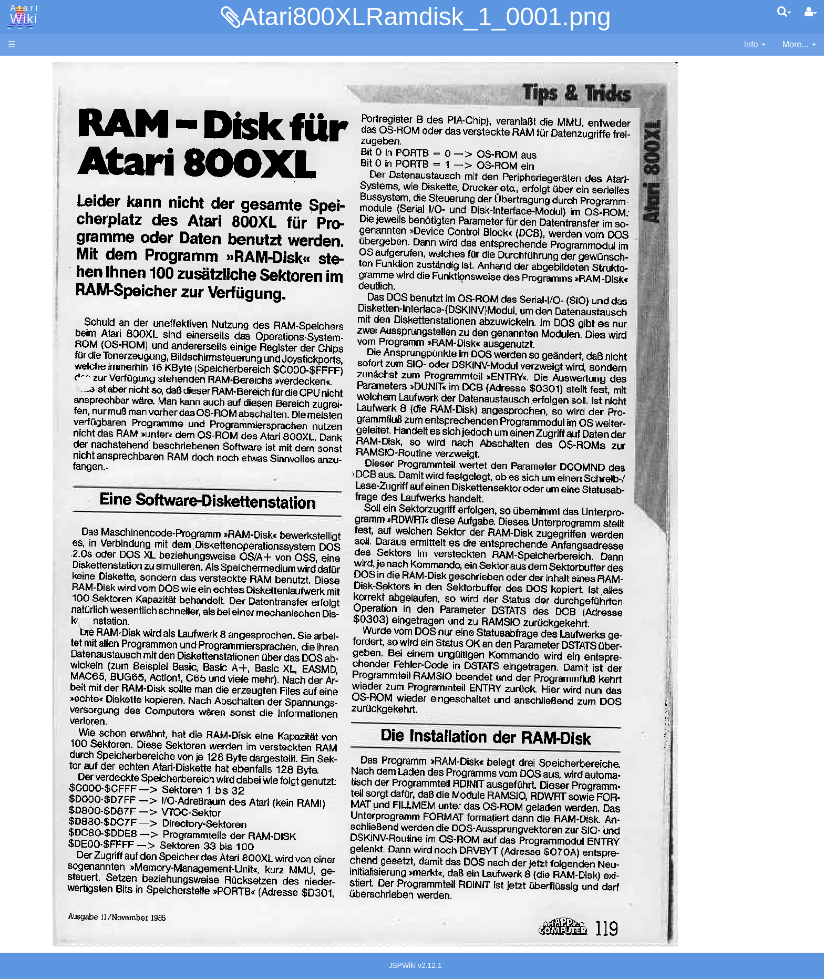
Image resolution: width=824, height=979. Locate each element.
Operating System (62, 479)
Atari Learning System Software (67, 595)
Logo (38, 353)
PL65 (38, 401)
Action (40, 257)
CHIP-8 (42, 449)
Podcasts (25, 642)
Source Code (53, 491)
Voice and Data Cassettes (56, 559)
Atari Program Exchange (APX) (66, 577)
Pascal (41, 377)
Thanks (21, 750)
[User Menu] (811, 12)
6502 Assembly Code (68, 503)
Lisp (36, 341)
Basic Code (50, 515)
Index (18, 227)
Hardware (26, 85)
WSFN (41, 437)
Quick (39, 413)
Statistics (25, 774)
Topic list (24, 156)
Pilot (37, 389)
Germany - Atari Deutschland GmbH (96, 684)
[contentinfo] (755, 45)
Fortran (42, 317)
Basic (39, 281)
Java (38, 329)
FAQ (16, 209)
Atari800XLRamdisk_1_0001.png (426, 16)
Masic (40, 365)
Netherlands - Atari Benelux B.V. (89, 708)
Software (24, 103)
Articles (21, 67)
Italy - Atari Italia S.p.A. (71, 696)
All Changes (30, 192)
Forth (38, 305)
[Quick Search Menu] (784, 12)
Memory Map (32, 138)
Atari (22, 15)
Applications (30, 121)
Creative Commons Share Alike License (82, 810)
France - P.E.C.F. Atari (70, 672)
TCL (37, 425)
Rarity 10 (25, 762)
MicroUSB (27, 174)
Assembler (49, 269)
